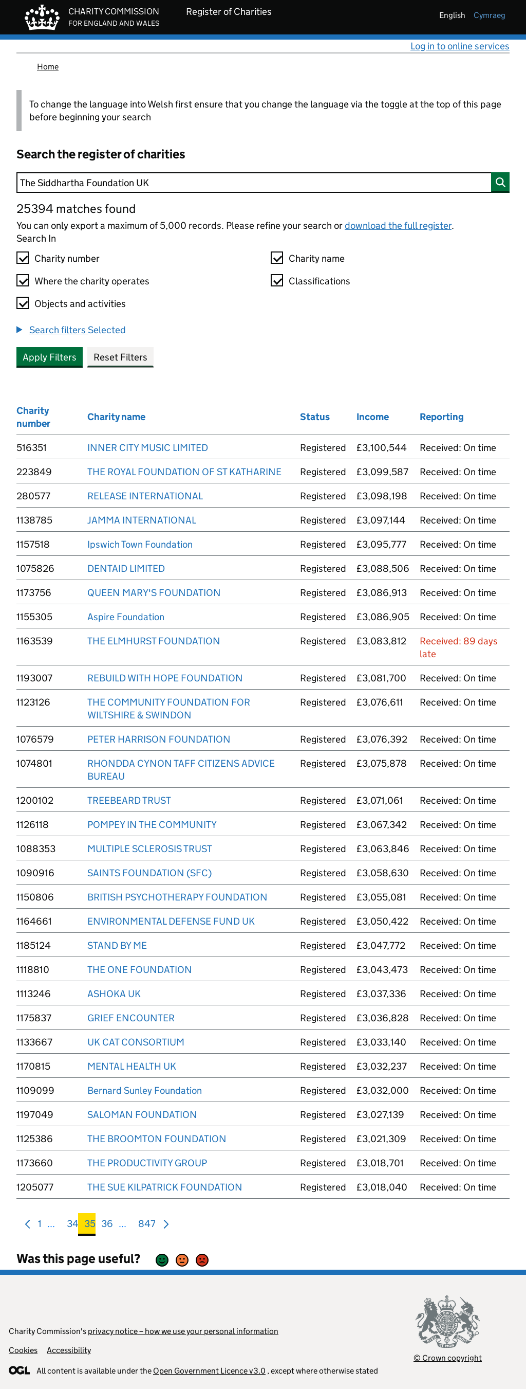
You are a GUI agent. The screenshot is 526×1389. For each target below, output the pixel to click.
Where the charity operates (91, 281)
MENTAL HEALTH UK (131, 1066)
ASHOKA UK (114, 994)
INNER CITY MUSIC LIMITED (147, 448)
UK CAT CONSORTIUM (135, 1042)
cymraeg (489, 15)
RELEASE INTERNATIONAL (145, 496)
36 (107, 1226)
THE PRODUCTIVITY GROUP (147, 1163)
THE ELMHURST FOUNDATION (153, 641)
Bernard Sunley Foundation (144, 1090)
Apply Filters (50, 357)
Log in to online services (460, 46)
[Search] (263, 182)
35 (90, 1226)
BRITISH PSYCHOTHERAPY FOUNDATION (177, 897)
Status (315, 417)
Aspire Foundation (125, 617)
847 (147, 1226)
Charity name (317, 258)
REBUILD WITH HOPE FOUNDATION (165, 678)
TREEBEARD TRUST (129, 800)
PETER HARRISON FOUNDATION (159, 739)
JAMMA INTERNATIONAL (141, 520)
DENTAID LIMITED (126, 568)
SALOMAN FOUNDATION (142, 1115)
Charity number (67, 258)
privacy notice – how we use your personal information (183, 1331)
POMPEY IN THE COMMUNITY (152, 825)
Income (372, 417)
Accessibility (69, 1350)
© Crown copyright (448, 1358)
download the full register (398, 225)
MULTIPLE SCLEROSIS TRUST (149, 849)
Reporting (442, 417)
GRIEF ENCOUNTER (131, 1018)
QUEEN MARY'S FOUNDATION (154, 593)
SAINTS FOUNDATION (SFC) (149, 873)
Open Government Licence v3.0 (209, 1371)
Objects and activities (80, 304)
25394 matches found (76, 208)
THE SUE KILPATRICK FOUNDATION (164, 1187)
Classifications (319, 281)
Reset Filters (120, 357)
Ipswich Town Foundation (140, 544)
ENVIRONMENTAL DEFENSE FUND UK (171, 921)
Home (48, 66)
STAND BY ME (117, 945)
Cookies (23, 1350)
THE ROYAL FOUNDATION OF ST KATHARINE (184, 472)
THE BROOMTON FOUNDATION (157, 1139)
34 (73, 1226)
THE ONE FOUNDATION (139, 970)
